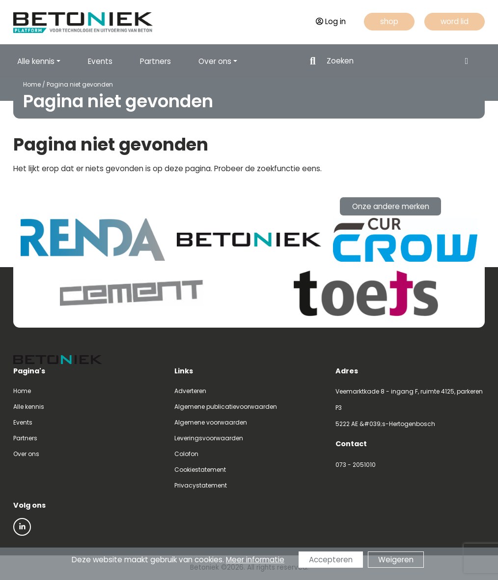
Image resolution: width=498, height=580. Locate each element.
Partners (155, 61)
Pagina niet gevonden (80, 84)
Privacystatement (200, 485)
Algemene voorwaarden (210, 422)
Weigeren (396, 559)
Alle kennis (28, 406)
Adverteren (190, 391)
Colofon (186, 454)
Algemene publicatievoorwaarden (225, 406)
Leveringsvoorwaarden (208, 438)
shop (389, 21)
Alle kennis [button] (36, 61)
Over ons (26, 454)
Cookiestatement (200, 469)
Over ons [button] (214, 61)
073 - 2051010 (355, 464)
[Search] (390, 61)
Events (100, 61)
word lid (455, 21)
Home (32, 84)
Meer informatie (255, 559)
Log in (331, 21)
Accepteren (331, 559)
